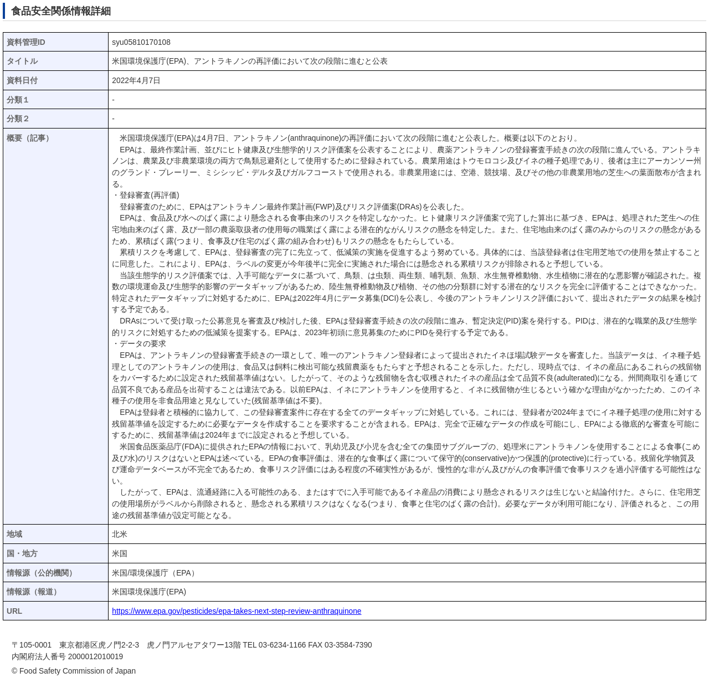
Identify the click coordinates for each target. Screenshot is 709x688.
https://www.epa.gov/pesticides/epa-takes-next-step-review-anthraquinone (236, 611)
